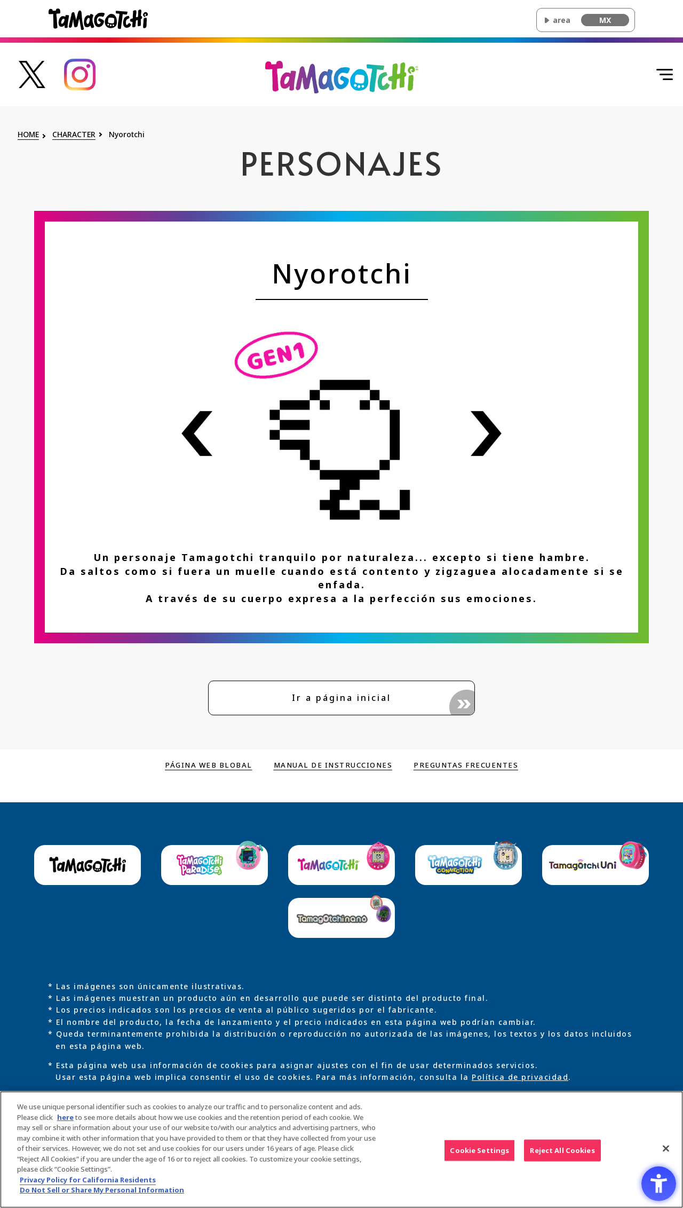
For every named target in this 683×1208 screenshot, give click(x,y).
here (65, 1121)
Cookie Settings (479, 1154)
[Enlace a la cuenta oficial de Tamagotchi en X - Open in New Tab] (32, 73)
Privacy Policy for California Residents (88, 1184)
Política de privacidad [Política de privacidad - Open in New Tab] (520, 1077)
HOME (28, 134)
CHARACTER (74, 134)
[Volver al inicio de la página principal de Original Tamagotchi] (341, 76)
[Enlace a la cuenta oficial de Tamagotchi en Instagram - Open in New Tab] (80, 73)
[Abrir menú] (653, 74)
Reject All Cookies (562, 1154)
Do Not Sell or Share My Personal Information (102, 1194)
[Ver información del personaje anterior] (196, 433)
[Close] (666, 1152)
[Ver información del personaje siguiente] (486, 433)
